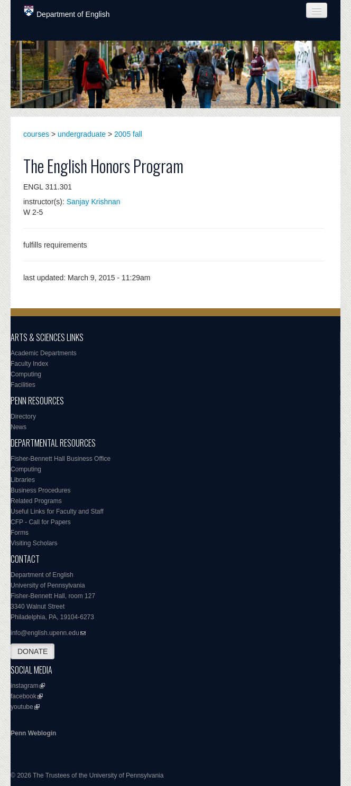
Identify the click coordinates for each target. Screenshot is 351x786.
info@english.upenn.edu (45, 633)
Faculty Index (29, 363)
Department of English (67, 11)
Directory (23, 416)
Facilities (23, 385)
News (18, 427)
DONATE (32, 651)
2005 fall (128, 134)
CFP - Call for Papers (41, 522)
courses (36, 134)
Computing (26, 374)
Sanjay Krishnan (94, 201)
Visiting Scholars (34, 543)
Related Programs (36, 501)
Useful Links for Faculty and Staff (57, 511)
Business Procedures (40, 490)
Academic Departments (44, 353)
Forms (20, 532)
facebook (23, 696)
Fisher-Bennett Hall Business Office (60, 458)
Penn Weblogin (33, 733)
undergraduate (82, 134)
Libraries (23, 480)
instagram (25, 685)
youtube (22, 707)
